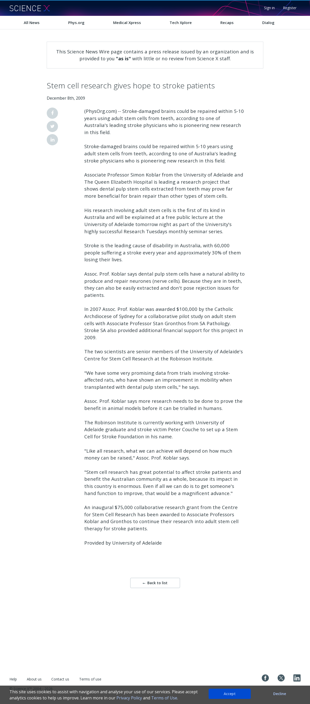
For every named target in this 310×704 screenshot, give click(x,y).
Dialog (268, 22)
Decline (279, 693)
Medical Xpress (127, 22)
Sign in (269, 7)
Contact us (60, 679)
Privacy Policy (129, 698)
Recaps (227, 22)
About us (34, 679)
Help (13, 679)
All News (32, 22)
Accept (230, 693)
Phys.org (76, 22)
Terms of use (90, 679)
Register (289, 7)
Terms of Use (164, 698)
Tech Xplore (181, 22)
